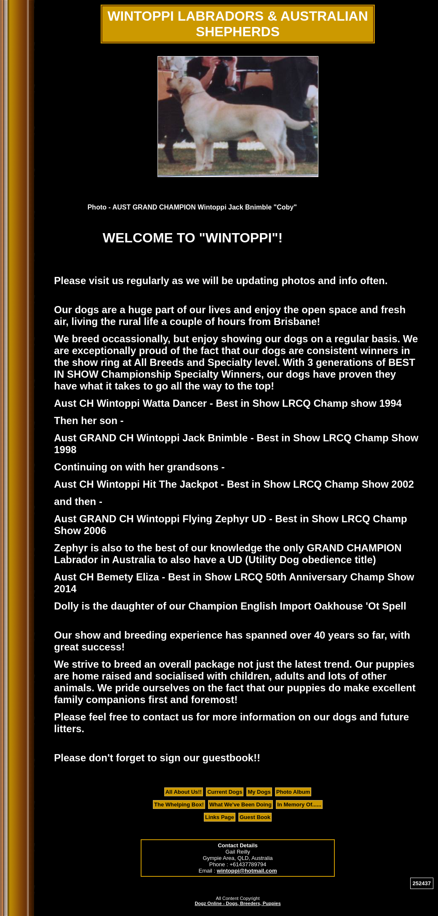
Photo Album (293, 792)
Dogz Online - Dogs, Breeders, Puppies (237, 903)
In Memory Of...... (299, 804)
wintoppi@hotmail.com (247, 871)
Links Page (219, 817)
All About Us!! (184, 792)
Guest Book (255, 817)
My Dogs (259, 792)
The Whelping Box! (179, 804)
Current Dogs (224, 792)
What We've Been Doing (240, 804)
